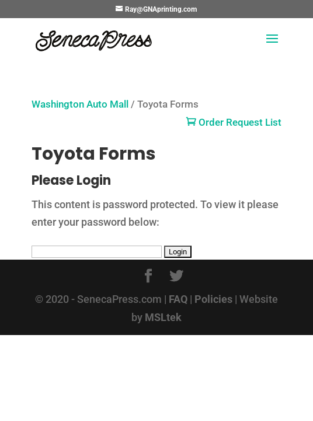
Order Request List (233, 122)
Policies (213, 299)
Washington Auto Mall (80, 104)
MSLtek (163, 317)
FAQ (178, 299)
